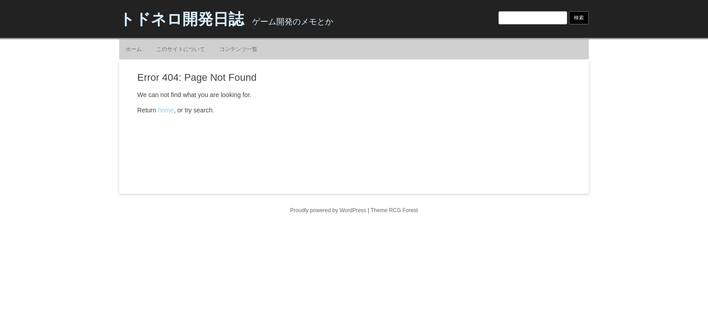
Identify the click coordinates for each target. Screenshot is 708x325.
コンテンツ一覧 (238, 49)
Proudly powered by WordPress (328, 210)
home (166, 110)
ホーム (134, 49)
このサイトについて (180, 49)
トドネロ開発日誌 (181, 19)
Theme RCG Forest (394, 210)
